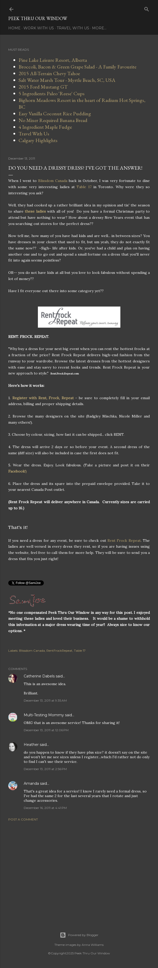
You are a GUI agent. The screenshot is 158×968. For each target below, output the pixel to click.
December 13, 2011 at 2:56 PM (45, 769)
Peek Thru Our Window (37, 18)
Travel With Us (73, 28)
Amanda (31, 783)
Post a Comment (23, 819)
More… (99, 28)
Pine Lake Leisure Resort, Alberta (53, 60)
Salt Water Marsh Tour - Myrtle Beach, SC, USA (67, 80)
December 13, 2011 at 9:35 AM (45, 700)
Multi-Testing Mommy (44, 715)
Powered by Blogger (79, 935)
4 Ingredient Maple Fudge (45, 127)
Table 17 (84, 187)
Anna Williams (93, 945)
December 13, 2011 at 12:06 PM (46, 730)
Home (14, 28)
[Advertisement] (79, 870)
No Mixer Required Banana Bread (53, 120)
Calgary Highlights (38, 140)
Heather (31, 744)
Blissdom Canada (53, 180)
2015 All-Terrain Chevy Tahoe (49, 73)
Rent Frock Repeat (124, 540)
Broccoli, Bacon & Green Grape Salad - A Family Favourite (77, 66)
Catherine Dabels (39, 676)
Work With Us (38, 28)
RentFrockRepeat (59, 650)
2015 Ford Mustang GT (43, 86)
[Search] (147, 8)
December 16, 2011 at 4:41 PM (45, 808)
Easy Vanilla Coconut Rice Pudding (55, 113)
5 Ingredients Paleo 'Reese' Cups (52, 93)
